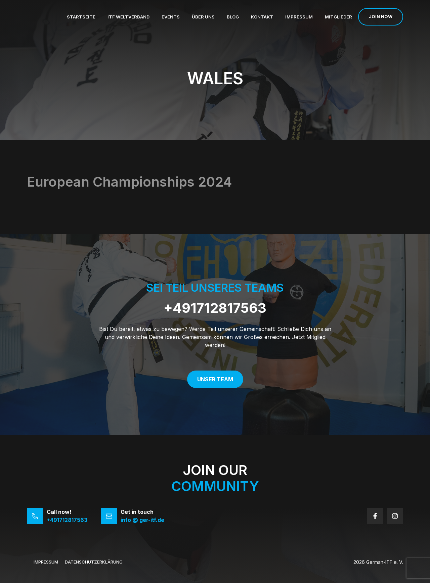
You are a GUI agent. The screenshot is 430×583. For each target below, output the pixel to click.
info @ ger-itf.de (142, 520)
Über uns (203, 16)
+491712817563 (215, 308)
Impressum (299, 16)
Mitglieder (338, 16)
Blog (233, 16)
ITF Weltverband (128, 16)
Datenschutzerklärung (94, 562)
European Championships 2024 (129, 182)
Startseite (81, 16)
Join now (380, 16)
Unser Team (215, 379)
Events (171, 16)
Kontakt (262, 16)
